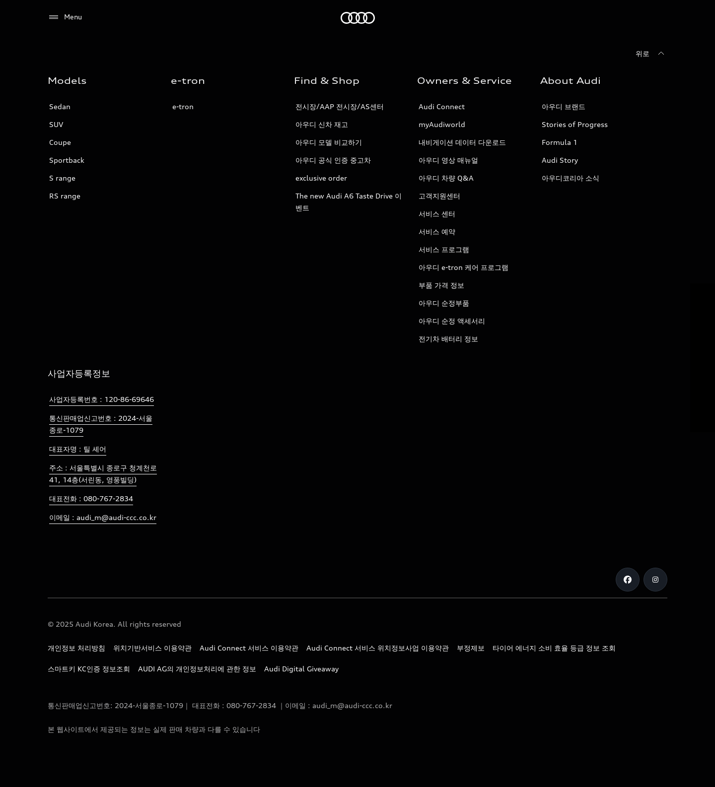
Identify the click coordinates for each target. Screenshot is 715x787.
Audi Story (560, 160)
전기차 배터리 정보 (448, 338)
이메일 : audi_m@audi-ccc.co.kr (102, 517)
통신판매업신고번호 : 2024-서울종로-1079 (100, 424)
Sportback (66, 160)
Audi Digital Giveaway (301, 668)
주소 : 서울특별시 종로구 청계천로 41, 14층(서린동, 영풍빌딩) (103, 473)
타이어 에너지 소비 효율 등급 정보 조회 (554, 648)
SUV (56, 124)
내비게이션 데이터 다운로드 (462, 142)
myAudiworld (442, 124)
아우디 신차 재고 (321, 124)
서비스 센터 (437, 213)
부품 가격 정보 (441, 285)
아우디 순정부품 (444, 303)
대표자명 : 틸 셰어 (77, 449)
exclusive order (321, 178)
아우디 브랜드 (563, 106)
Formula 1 (559, 142)
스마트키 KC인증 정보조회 (89, 668)
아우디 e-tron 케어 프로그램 (463, 267)
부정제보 (471, 648)
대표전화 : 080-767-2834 (91, 498)
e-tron (183, 106)
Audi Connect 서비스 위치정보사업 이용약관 (377, 648)
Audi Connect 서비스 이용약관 (249, 648)
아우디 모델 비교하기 (328, 142)
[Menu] (65, 17)
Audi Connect (442, 106)
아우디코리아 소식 (570, 178)
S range (62, 178)
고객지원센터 (439, 196)
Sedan (60, 106)
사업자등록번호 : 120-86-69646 (101, 399)
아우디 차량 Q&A (446, 178)
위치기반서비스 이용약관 (152, 648)
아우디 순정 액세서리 (452, 321)
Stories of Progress (575, 124)
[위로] (651, 54)
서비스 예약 (437, 231)
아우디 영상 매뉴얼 (448, 160)
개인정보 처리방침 (76, 648)
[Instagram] (655, 579)
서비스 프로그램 (444, 249)
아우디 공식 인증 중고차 (333, 160)
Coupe (60, 142)
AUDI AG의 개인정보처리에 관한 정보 (197, 668)
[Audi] (358, 18)
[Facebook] (628, 579)
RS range (64, 196)
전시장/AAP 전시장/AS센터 (339, 106)
